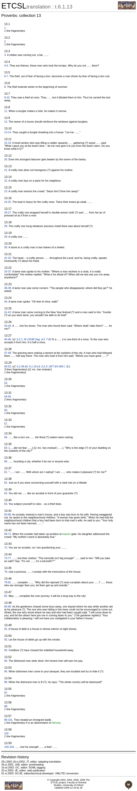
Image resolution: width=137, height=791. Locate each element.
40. (6, 301)
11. (6, 111)
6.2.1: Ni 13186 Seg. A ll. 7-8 (33, 339)
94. (6, 660)
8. (5, 86)
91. (6, 629)
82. (6, 596)
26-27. (8, 212)
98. (6, 706)
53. (6, 383)
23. (6, 191)
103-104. (9, 747)
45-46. (8, 339)
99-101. (8, 719)
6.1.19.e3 (34, 366)
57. (6, 423)
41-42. (8, 312)
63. (6, 493)
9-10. (7, 97)
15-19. (8, 143)
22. (6, 180)
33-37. (8, 271)
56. (6, 410)
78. (6, 571)
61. (6, 472)
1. (5, 27)
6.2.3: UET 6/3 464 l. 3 (54, 366)
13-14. (8, 132)
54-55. (8, 396)
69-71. (8, 534)
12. (6, 121)
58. (6, 437)
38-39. (8, 288)
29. (6, 236)
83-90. (8, 606)
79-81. (8, 582)
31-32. (8, 258)
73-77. (8, 558)
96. (6, 682)
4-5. (6, 65)
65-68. (8, 514)
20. (6, 159)
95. (6, 671)
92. (6, 639)
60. (6, 461)
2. (5, 41)
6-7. (6, 76)
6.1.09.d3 (22, 366)
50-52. (8, 366)
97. (6, 692)
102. (6, 733)
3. (5, 55)
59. (6, 447)
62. (6, 482)
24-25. (8, 202)
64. (6, 504)
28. (6, 226)
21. (6, 170)
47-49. (8, 353)
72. (6, 547)
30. (6, 247)
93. (6, 650)
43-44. (8, 325)
